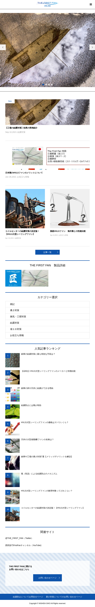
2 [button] (45, 84)
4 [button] (51, 84)
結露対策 (14, 323)
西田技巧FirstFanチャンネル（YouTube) (23, 545)
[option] (47, 57)
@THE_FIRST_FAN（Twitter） (19, 538)
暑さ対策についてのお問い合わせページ (64, 597)
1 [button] (43, 84)
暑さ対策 (14, 310)
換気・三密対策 (18, 316)
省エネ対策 (16, 329)
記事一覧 (47, 252)
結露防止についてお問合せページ (28, 597)
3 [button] (48, 84)
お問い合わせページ (47, 578)
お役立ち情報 (17, 335)
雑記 (12, 304)
